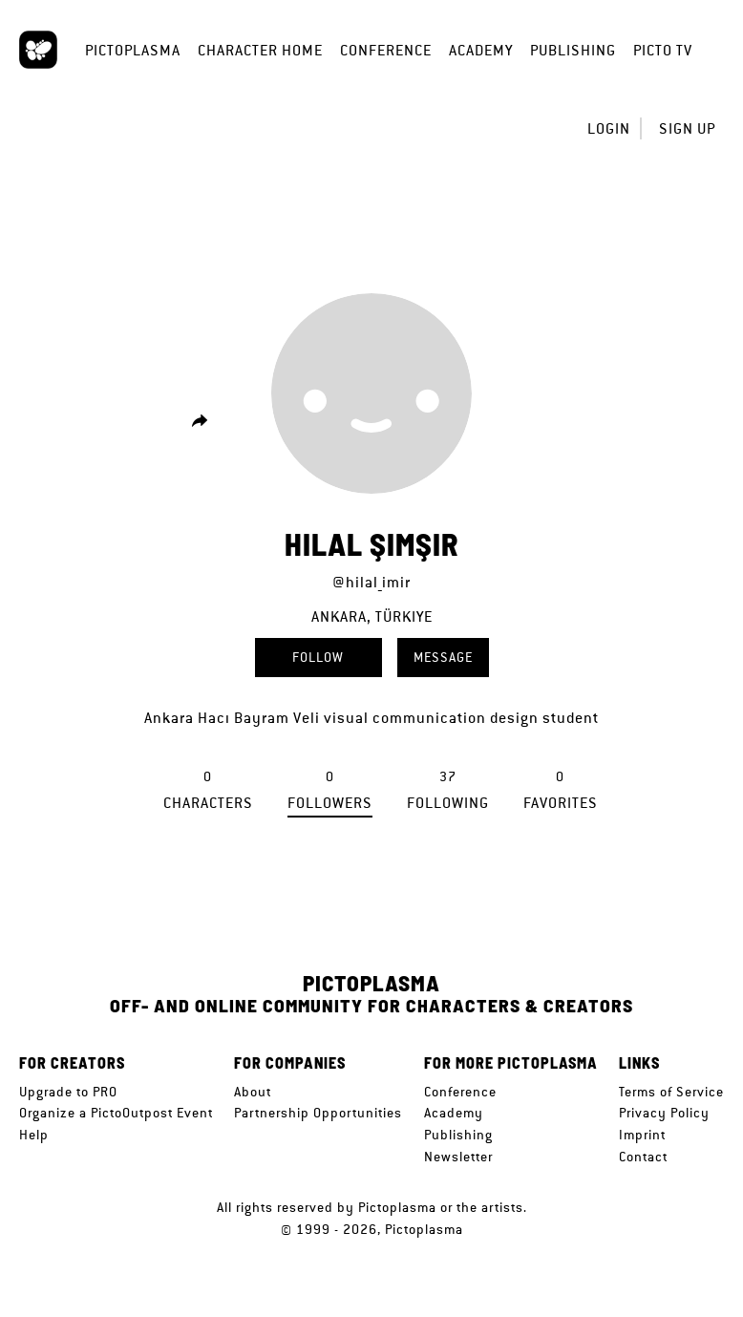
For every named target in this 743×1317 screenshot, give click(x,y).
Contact (643, 1156)
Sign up (687, 128)
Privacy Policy (664, 1112)
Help (34, 1134)
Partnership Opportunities (318, 1112)
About (252, 1091)
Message (443, 657)
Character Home (260, 50)
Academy (481, 50)
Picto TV (662, 50)
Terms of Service (671, 1091)
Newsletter (458, 1156)
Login (608, 128)
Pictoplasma (132, 50)
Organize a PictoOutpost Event (116, 1112)
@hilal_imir (371, 582)
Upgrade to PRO (68, 1091)
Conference (386, 50)
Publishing (573, 50)
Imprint (642, 1134)
